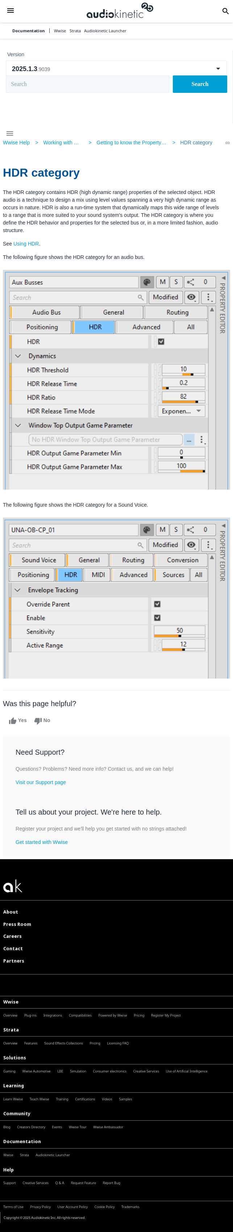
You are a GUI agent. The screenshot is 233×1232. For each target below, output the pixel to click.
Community (16, 1114)
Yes (18, 721)
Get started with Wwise (42, 842)
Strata (11, 1030)
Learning (13, 1086)
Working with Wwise (66, 142)
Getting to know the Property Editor (136, 142)
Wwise (10, 1002)
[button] (10, 11)
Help (8, 1170)
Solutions (14, 1058)
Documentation (28, 30)
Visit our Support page (41, 782)
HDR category (196, 142)
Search (200, 84)
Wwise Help (16, 142)
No (42, 721)
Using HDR (26, 244)
